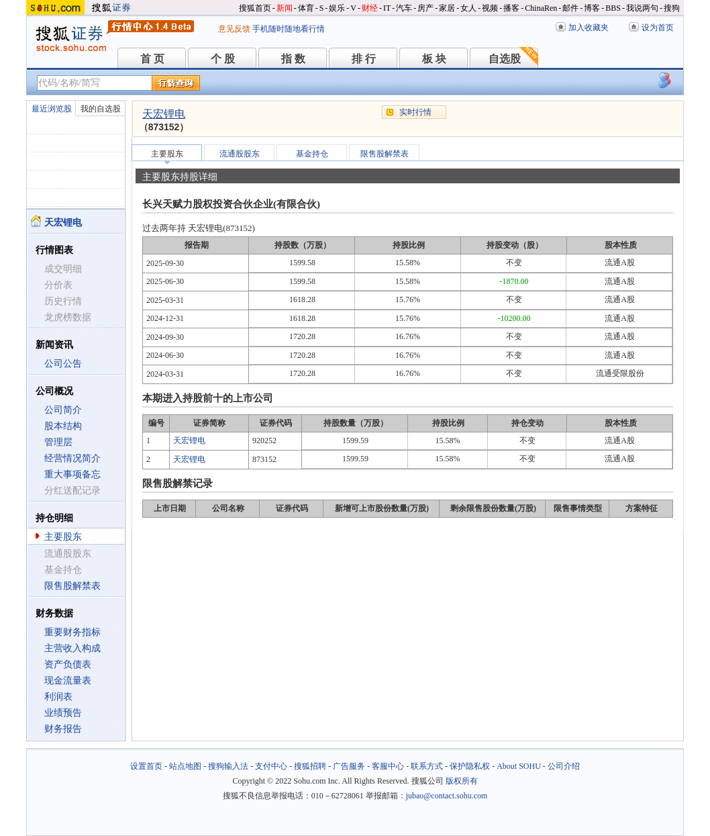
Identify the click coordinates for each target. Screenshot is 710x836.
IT (387, 8)
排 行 (364, 58)
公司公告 (63, 364)
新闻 (284, 8)
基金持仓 (312, 153)
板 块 (434, 58)
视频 (490, 8)
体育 (306, 8)
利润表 (58, 697)
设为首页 (658, 27)
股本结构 (63, 426)
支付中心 (271, 766)
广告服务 (349, 766)
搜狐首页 (255, 8)
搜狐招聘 (310, 766)
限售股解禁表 (72, 586)
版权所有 (462, 781)
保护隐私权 (470, 766)
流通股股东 (239, 153)
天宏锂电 (163, 114)
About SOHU (519, 766)
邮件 (570, 8)
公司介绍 (564, 766)
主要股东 (63, 537)
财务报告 (63, 729)
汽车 (404, 8)
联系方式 (427, 766)
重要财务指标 (72, 632)
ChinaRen (541, 8)
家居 (447, 8)
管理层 (58, 442)
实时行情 (415, 112)
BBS (613, 8)
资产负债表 (67, 664)
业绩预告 (63, 713)
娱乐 (337, 8)
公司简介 (63, 410)
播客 (511, 8)
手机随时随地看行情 (288, 29)
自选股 (505, 58)
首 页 (152, 58)
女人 (468, 8)
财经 (370, 8)
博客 (592, 8)
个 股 (223, 58)
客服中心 (388, 766)
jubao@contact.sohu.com (447, 795)
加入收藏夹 (588, 27)
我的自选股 (101, 108)
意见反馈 (234, 29)
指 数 (293, 58)
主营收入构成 (72, 648)
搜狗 (672, 8)
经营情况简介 (72, 458)
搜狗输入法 (228, 766)
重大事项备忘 (72, 474)
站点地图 (185, 766)
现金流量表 (67, 681)
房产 (425, 8)
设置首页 (146, 766)
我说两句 (642, 8)
